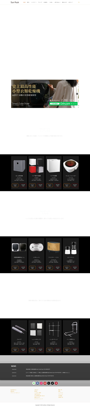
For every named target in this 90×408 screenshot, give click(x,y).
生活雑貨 (46, 2)
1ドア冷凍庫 (53, 176)
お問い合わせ (57, 2)
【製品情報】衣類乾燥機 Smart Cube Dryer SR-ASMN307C (38, 369)
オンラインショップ (38, 398)
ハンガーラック (54, 339)
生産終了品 (60, 397)
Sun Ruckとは (13, 389)
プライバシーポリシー (15, 392)
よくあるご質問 (37, 392)
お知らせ (36, 389)
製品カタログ (64, 2)
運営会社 (12, 391)
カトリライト (70, 257)
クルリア (19, 339)
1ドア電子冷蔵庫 (36, 176)
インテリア (33, 2)
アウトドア (40, 2)
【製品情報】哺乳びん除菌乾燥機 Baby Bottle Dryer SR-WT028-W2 (40, 375)
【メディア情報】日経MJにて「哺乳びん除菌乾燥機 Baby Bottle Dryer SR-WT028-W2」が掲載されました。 (48, 372)
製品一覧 (60, 389)
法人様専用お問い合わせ (39, 395)
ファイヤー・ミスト (53, 257)
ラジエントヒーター (71, 176)
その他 (51, 2)
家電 (28, 2)
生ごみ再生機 (19, 176)
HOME (24, 2)
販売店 (35, 391)
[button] (29, 2)
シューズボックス (36, 339)
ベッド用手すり (71, 339)
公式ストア (71, 2)
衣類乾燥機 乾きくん (19, 257)
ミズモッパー (36, 257)
